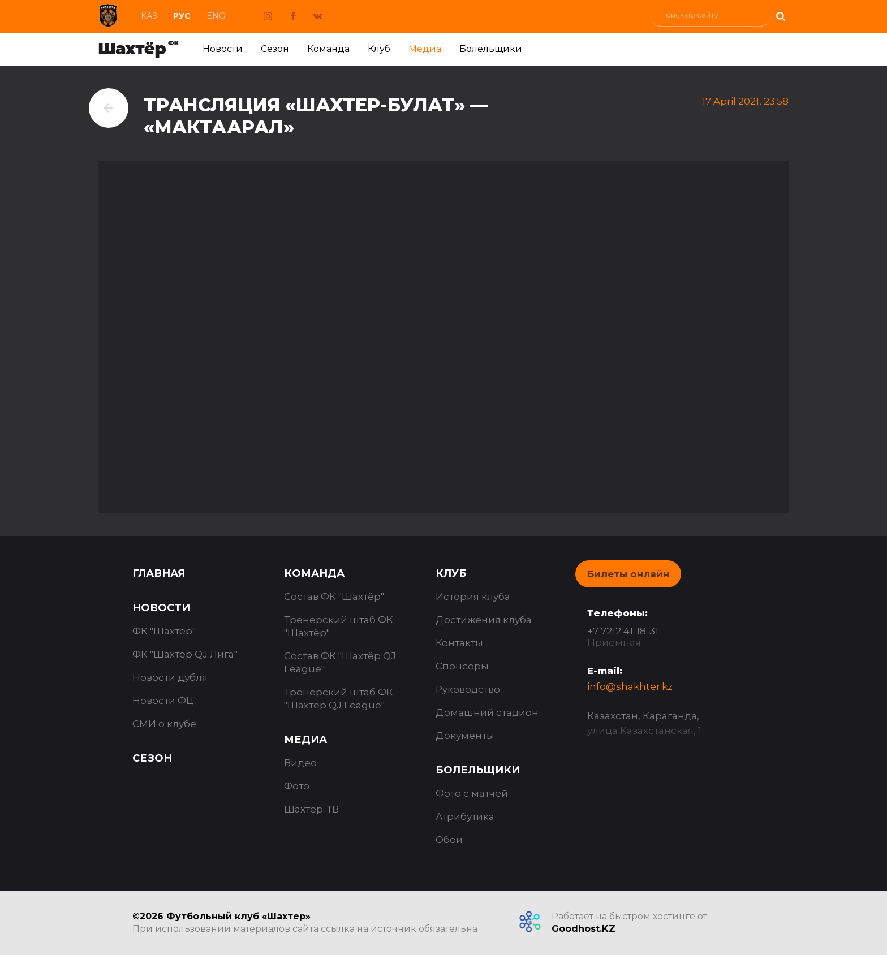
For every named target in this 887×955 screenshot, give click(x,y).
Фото (296, 786)
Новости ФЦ (163, 700)
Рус (182, 16)
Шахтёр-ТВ (311, 809)
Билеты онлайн (628, 574)
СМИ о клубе (164, 723)
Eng (215, 16)
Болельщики (490, 49)
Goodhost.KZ (583, 928)
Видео (300, 762)
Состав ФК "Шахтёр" (334, 596)
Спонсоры (462, 666)
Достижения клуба (484, 619)
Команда (328, 49)
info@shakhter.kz (630, 686)
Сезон (275, 49)
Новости (223, 49)
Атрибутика (465, 816)
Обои (449, 839)
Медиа (424, 49)
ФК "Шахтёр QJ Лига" (185, 654)
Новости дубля (170, 677)
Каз (149, 16)
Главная (158, 573)
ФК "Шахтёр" (164, 631)
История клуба (473, 596)
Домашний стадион (487, 712)
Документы (465, 735)
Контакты (459, 643)
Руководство (468, 689)
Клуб (379, 49)
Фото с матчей (472, 793)
